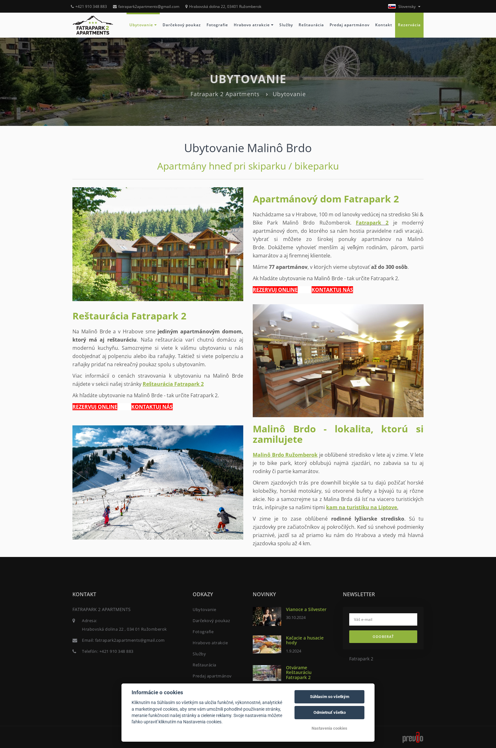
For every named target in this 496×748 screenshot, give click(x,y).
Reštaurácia (311, 25)
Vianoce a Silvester (306, 609)
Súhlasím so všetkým (329, 696)
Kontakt (383, 25)
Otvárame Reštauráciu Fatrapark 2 (299, 672)
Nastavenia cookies (329, 728)
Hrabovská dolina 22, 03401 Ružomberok (223, 6)
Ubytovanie (143, 25)
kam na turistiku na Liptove (361, 507)
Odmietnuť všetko (329, 712)
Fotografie (217, 25)
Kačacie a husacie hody (305, 640)
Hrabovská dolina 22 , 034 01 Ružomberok (124, 629)
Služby (286, 25)
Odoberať (383, 636)
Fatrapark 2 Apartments (225, 94)
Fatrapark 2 (372, 222)
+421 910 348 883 (89, 6)
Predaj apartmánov (349, 25)
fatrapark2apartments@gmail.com (146, 6)
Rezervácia (409, 25)
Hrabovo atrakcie (254, 25)
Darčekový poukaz (182, 25)
